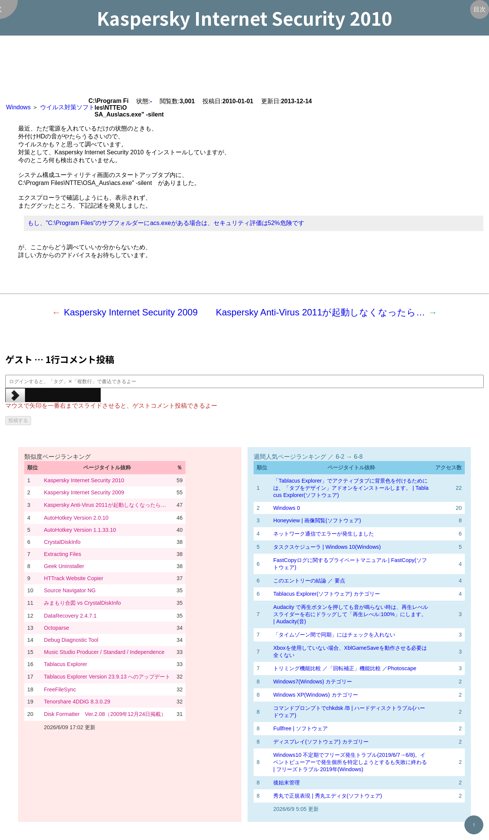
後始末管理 (286, 782)
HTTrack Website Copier (73, 578)
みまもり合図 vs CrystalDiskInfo (82, 603)
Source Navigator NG (70, 590)
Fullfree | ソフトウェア (300, 728)
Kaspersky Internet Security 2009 (131, 312)
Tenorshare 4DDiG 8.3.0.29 (77, 702)
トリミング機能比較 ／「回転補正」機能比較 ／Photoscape (344, 668)
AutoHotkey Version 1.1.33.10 (80, 530)
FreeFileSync (60, 689)
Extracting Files (62, 554)
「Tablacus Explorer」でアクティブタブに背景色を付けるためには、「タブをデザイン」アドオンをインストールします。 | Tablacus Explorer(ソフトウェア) (350, 488)
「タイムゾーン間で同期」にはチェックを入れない (334, 635)
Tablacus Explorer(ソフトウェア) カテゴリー (326, 594)
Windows (18, 107)
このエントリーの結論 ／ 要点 (309, 581)
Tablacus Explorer (65, 664)
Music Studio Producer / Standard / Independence (104, 652)
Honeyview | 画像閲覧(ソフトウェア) (317, 520)
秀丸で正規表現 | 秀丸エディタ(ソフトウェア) (327, 796)
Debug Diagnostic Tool (71, 640)
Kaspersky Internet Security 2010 (84, 480)
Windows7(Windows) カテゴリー (312, 682)
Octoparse (56, 628)
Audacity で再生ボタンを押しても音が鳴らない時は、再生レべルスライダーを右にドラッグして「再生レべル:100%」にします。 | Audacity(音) (350, 614)
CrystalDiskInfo (62, 542)
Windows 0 (286, 508)
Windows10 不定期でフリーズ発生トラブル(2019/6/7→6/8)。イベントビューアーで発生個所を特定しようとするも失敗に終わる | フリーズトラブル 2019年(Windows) (350, 762)
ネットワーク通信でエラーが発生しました (323, 534)
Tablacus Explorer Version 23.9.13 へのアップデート (107, 677)
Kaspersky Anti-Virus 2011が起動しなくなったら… (320, 312)
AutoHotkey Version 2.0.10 (76, 518)
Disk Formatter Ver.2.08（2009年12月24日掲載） (105, 714)
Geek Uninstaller (64, 566)
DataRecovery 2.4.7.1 (70, 616)
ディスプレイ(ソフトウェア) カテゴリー (321, 742)
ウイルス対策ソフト (67, 107)
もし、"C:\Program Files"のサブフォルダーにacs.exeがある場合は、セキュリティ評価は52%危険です (166, 223)
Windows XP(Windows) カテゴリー (315, 695)
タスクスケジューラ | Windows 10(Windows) (327, 547)
